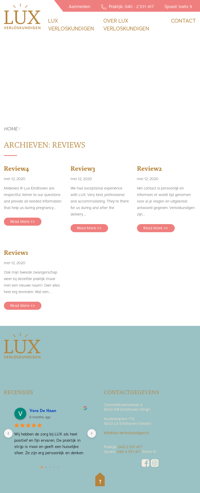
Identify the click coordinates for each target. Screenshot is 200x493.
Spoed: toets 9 (178, 6)
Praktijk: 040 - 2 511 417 (127, 7)
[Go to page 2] (50, 467)
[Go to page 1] (46, 467)
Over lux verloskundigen (126, 24)
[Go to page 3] (54, 467)
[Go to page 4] (58, 467)
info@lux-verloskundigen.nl (126, 433)
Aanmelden (79, 6)
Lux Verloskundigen (71, 24)
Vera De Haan (42, 410)
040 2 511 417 (130, 447)
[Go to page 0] (42, 467)
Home (11, 129)
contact (183, 20)
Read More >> (22, 221)
